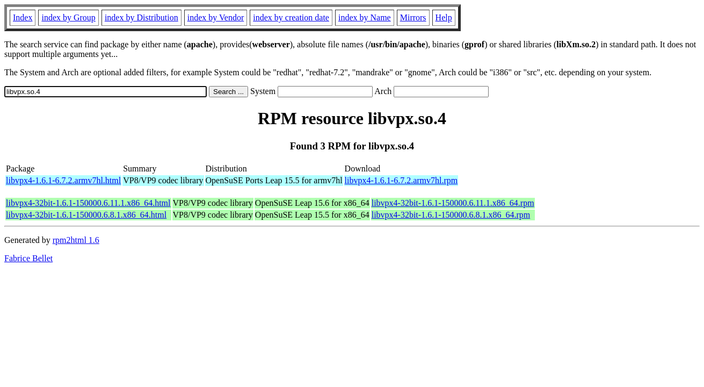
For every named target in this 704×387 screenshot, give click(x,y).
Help (444, 17)
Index (22, 17)
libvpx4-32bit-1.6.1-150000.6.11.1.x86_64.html (88, 202)
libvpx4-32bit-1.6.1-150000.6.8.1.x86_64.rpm (451, 214)
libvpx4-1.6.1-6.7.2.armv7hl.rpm (401, 180)
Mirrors (413, 17)
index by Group (68, 17)
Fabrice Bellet (28, 258)
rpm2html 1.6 (76, 240)
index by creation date (291, 17)
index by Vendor (215, 17)
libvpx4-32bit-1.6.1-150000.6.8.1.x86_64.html (86, 214)
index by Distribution (141, 17)
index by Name (364, 17)
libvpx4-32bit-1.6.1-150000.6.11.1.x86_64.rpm (453, 202)
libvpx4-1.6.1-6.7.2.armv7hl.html (63, 180)
